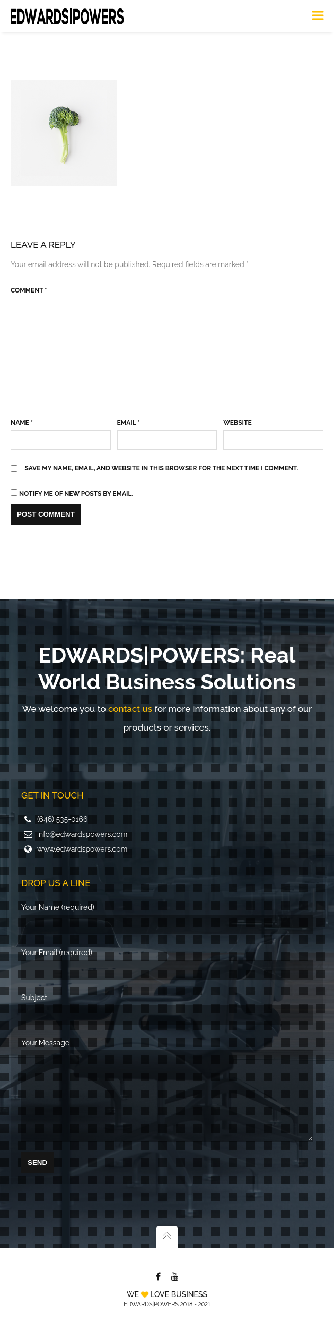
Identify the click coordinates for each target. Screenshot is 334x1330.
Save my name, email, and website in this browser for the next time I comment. (161, 463)
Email (128, 417)
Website (237, 417)
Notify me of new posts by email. (76, 488)
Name (22, 417)
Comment (29, 285)
